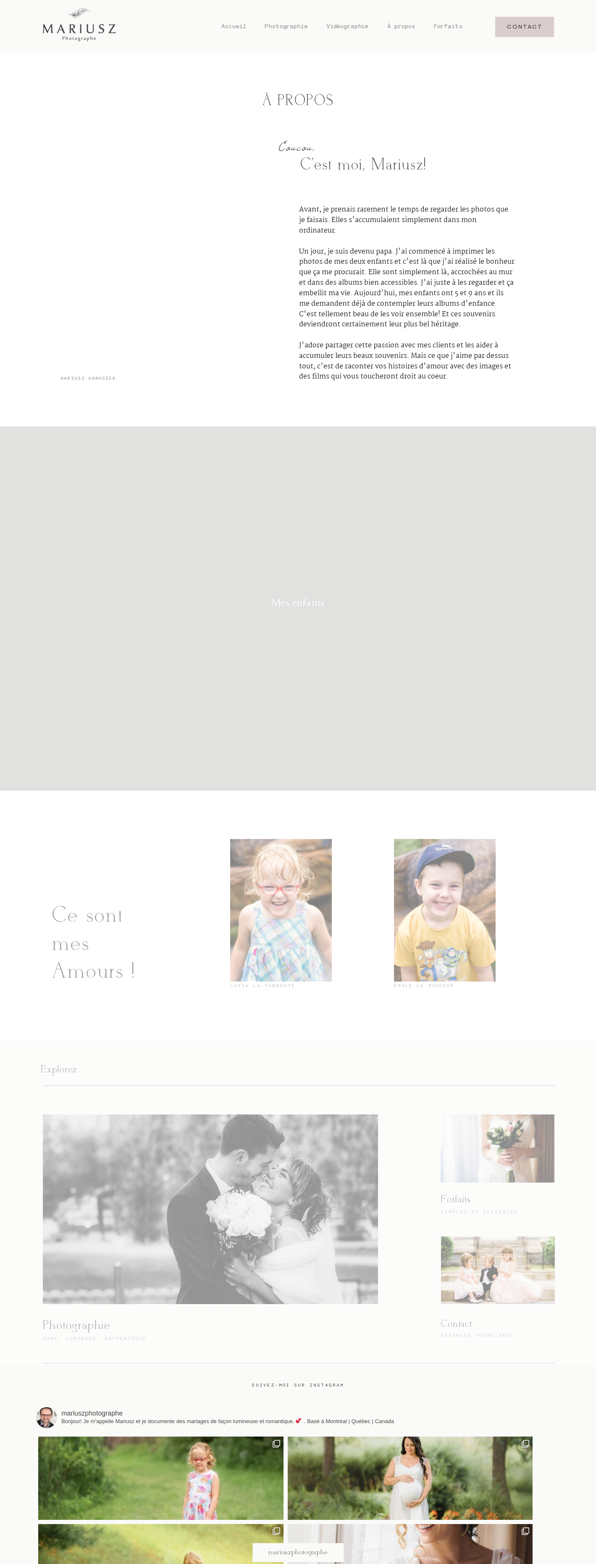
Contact (456, 1324)
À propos (401, 25)
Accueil (233, 25)
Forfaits (448, 25)
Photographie (286, 25)
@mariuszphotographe (298, 1465)
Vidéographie (347, 25)
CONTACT (525, 26)
